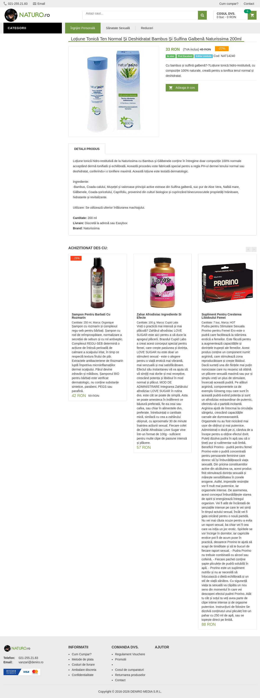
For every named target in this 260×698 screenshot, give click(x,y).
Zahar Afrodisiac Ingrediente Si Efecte (159, 316)
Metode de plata (82, 659)
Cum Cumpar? (81, 654)
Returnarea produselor (130, 675)
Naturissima (91, 228)
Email (39, 3)
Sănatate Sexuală (118, 28)
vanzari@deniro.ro (31, 662)
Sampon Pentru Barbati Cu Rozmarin (91, 316)
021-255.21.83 (15, 3)
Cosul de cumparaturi (129, 669)
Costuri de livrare (83, 664)
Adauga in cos (185, 87)
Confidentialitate (82, 675)
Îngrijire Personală (26, 37)
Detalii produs (87, 149)
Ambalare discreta (84, 669)
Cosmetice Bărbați (25, 89)
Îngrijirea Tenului (24, 82)
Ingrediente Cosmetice (28, 69)
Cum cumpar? (228, 3)
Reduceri (147, 28)
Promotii (120, 659)
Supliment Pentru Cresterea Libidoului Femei (221, 316)
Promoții (16, 63)
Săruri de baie (21, 76)
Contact (249, 3)
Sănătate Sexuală (24, 56)
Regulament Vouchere (130, 654)
